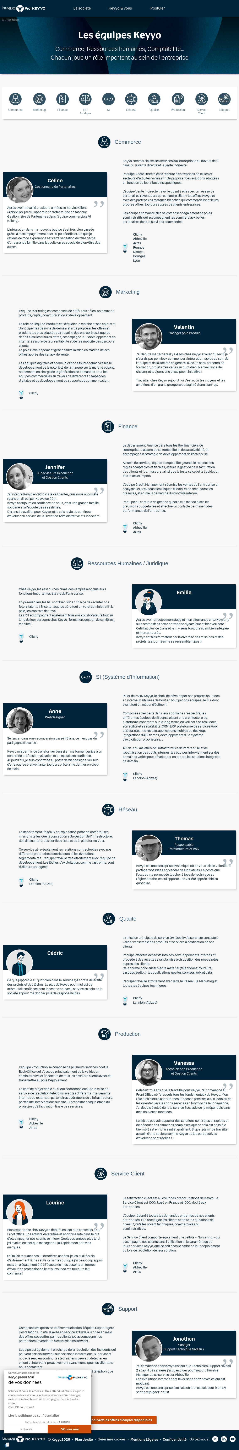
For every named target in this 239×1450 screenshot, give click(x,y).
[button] (7, 1445)
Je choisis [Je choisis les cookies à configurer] (26, 1429)
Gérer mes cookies (111, 1439)
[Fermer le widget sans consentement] (23, 1373)
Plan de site (84, 1439)
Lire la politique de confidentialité (33, 1415)
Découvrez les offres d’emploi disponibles (119, 1420)
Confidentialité (174, 1439)
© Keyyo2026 (59, 1439)
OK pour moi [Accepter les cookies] (69, 1429)
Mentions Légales (144, 1439)
